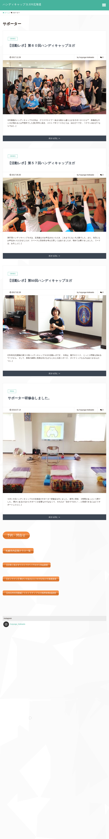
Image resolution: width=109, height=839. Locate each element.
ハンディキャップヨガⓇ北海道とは (18, 805)
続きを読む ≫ (54, 138)
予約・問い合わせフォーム (15, 800)
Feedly (78, 807)
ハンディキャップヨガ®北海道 (22, 4)
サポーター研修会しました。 (32, 398)
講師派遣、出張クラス (13, 814)
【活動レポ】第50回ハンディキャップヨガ (43, 280)
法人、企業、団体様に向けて (16, 819)
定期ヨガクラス (10, 809)
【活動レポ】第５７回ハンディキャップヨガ (45, 163)
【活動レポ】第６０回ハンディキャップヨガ (45, 45)
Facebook (79, 803)
